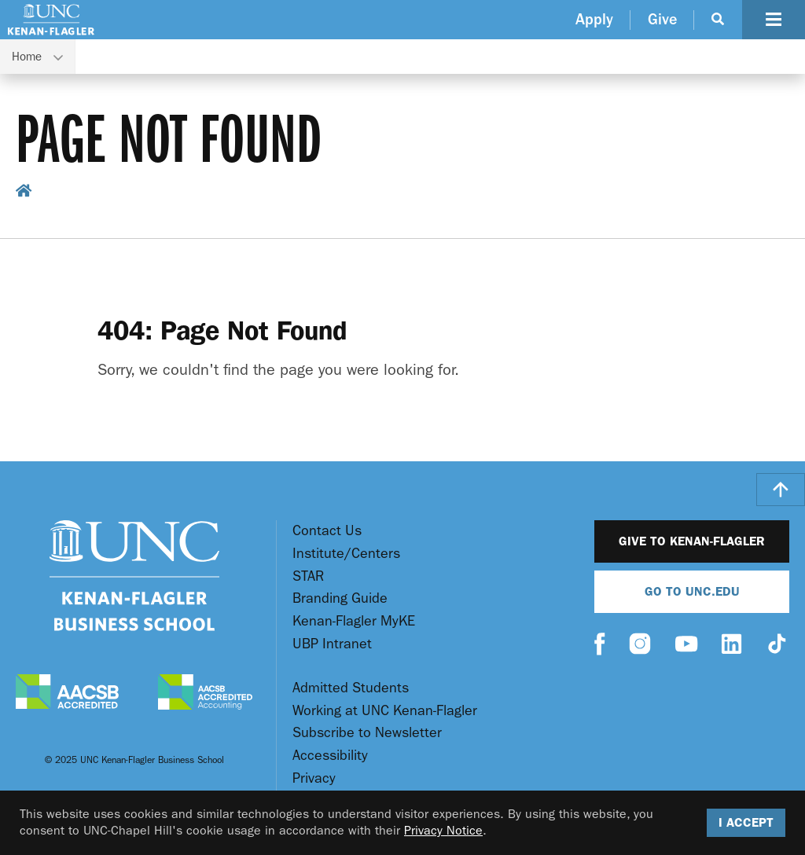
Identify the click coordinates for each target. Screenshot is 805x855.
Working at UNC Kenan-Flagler (384, 711)
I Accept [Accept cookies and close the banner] (746, 822)
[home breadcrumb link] (24, 192)
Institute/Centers (346, 553)
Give (662, 19)
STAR (308, 576)
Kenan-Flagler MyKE (353, 621)
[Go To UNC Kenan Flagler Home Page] (51, 19)
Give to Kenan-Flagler (692, 541)
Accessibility (330, 755)
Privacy (314, 778)
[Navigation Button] (773, 19)
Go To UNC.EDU (692, 591)
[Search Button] (718, 19)
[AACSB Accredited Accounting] (205, 694)
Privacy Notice (443, 830)
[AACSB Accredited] (67, 693)
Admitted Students (350, 688)
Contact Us (327, 531)
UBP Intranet (332, 644)
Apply (594, 19)
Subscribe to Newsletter (367, 733)
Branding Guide (340, 598)
